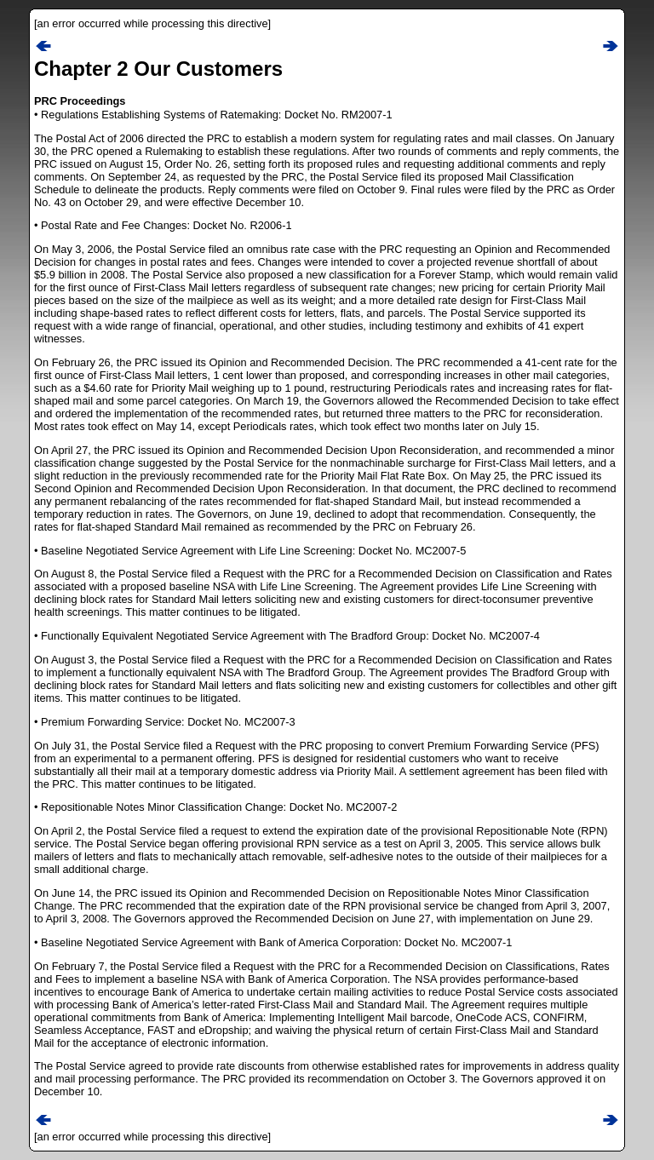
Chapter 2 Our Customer (153, 68)
